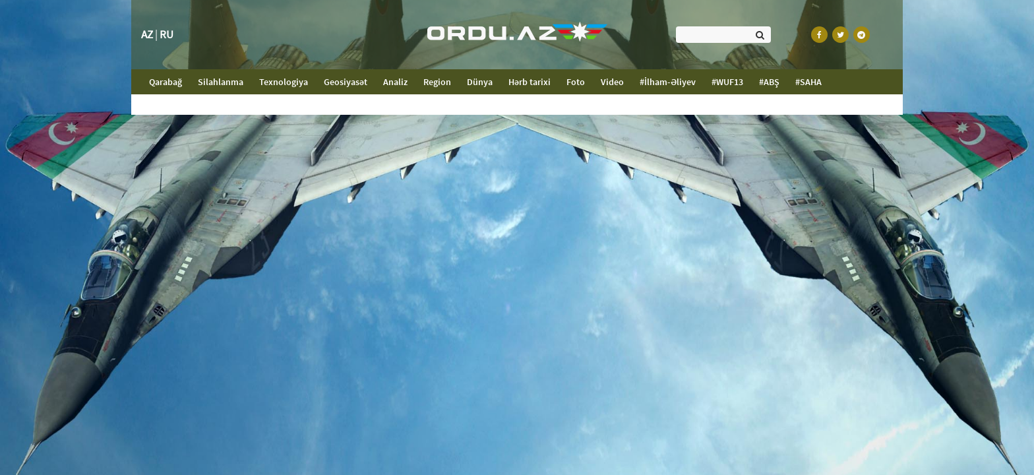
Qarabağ (169, 81)
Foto (575, 82)
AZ (147, 34)
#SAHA (808, 82)
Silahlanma (220, 82)
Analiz (395, 82)
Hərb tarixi (529, 82)
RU (166, 34)
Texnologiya (283, 82)
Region (437, 82)
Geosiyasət (345, 82)
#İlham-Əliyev (668, 82)
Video (612, 82)
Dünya (480, 82)
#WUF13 (727, 82)
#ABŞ (769, 82)
